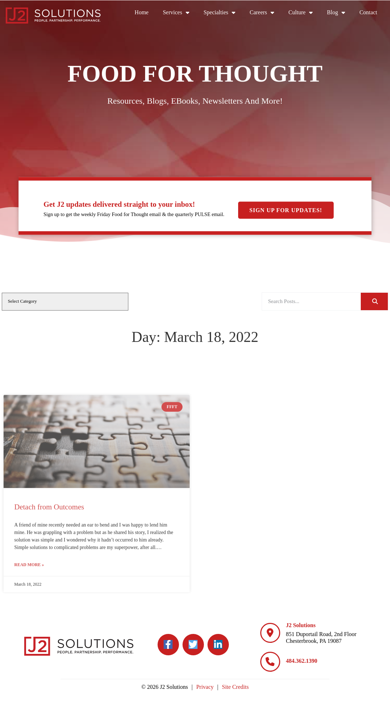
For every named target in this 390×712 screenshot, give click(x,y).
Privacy (205, 687)
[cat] (65, 302)
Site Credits (235, 687)
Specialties (219, 12)
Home (142, 12)
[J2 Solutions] (270, 633)
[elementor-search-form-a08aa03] (311, 301)
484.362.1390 (301, 661)
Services (176, 12)
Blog (336, 12)
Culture (300, 12)
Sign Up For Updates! (286, 210)
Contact (368, 12)
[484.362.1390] (270, 662)
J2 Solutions (300, 625)
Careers (262, 12)
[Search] (374, 301)
